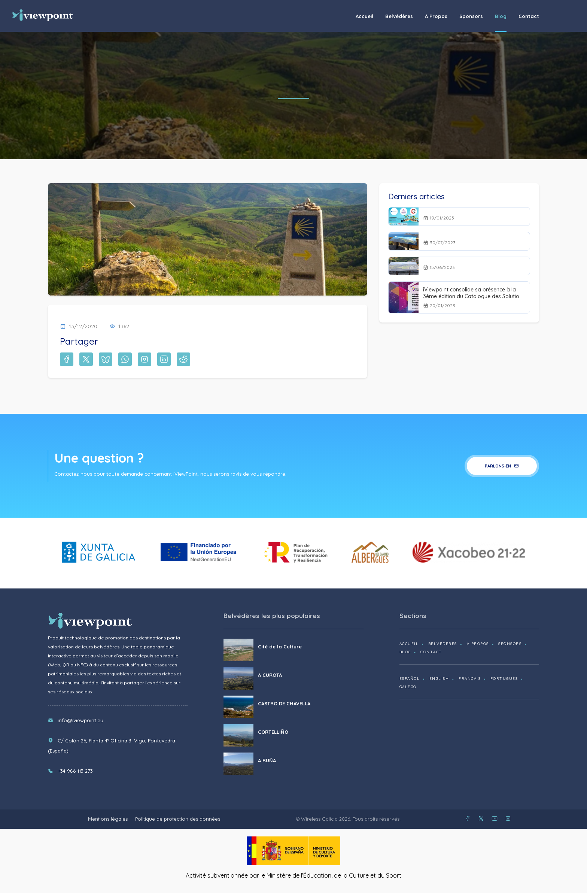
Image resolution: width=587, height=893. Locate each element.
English (439, 678)
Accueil (364, 16)
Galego (408, 686)
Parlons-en (502, 466)
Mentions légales (108, 819)
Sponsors (471, 16)
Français (470, 678)
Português (504, 678)
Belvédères (399, 16)
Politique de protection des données (177, 819)
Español (409, 678)
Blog (501, 16)
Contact (528, 16)
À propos (436, 16)
